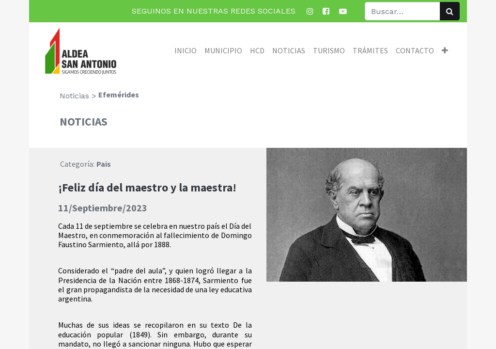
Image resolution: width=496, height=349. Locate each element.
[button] (445, 50)
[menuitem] (185, 50)
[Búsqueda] (450, 11)
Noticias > (78, 95)
